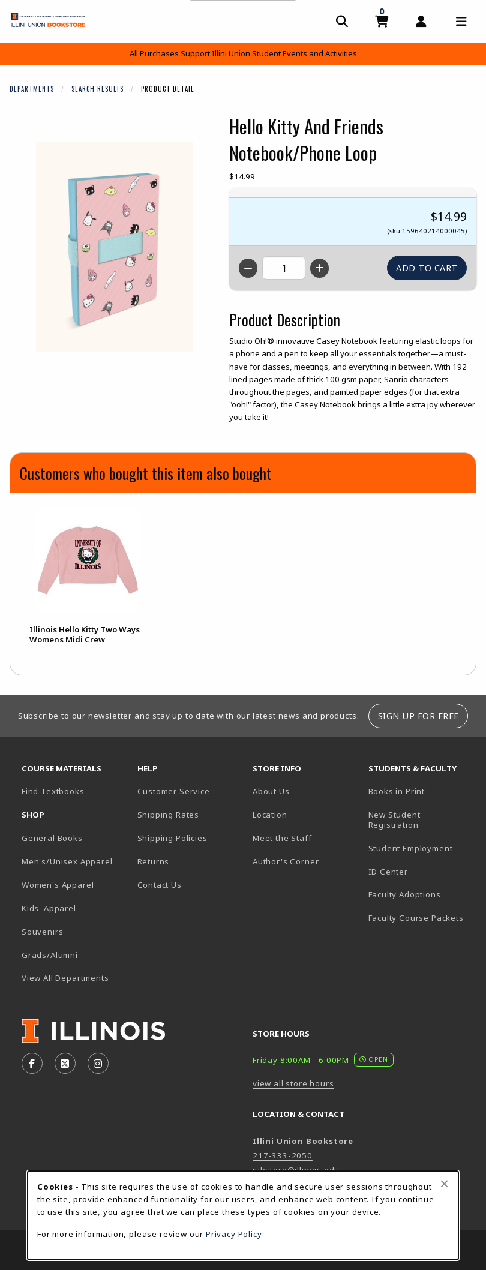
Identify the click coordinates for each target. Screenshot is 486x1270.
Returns (153, 861)
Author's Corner (286, 861)
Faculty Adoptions (404, 894)
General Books (52, 838)
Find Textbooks (53, 791)
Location (270, 814)
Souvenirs (42, 931)
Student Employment (421, 848)
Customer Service (173, 791)
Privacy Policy (234, 1234)
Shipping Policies (172, 838)
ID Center (421, 871)
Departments (32, 89)
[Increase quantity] (319, 268)
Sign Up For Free (418, 716)
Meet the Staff (282, 838)
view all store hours (293, 1083)
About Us (271, 791)
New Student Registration (394, 819)
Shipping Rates (168, 814)
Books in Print (421, 791)
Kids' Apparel (49, 908)
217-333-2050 (283, 1155)
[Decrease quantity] (248, 268)
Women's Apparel (58, 884)
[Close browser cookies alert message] (444, 1183)
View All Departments (65, 977)
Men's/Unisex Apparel (67, 861)
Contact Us (159, 884)
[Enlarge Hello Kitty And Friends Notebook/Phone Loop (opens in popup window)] (115, 247)
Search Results (97, 89)
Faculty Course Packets (416, 917)
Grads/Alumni (50, 955)
